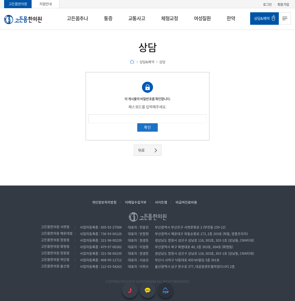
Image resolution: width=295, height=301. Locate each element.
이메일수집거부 (135, 202)
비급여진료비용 (186, 202)
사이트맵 (161, 202)
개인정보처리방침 (104, 202)
